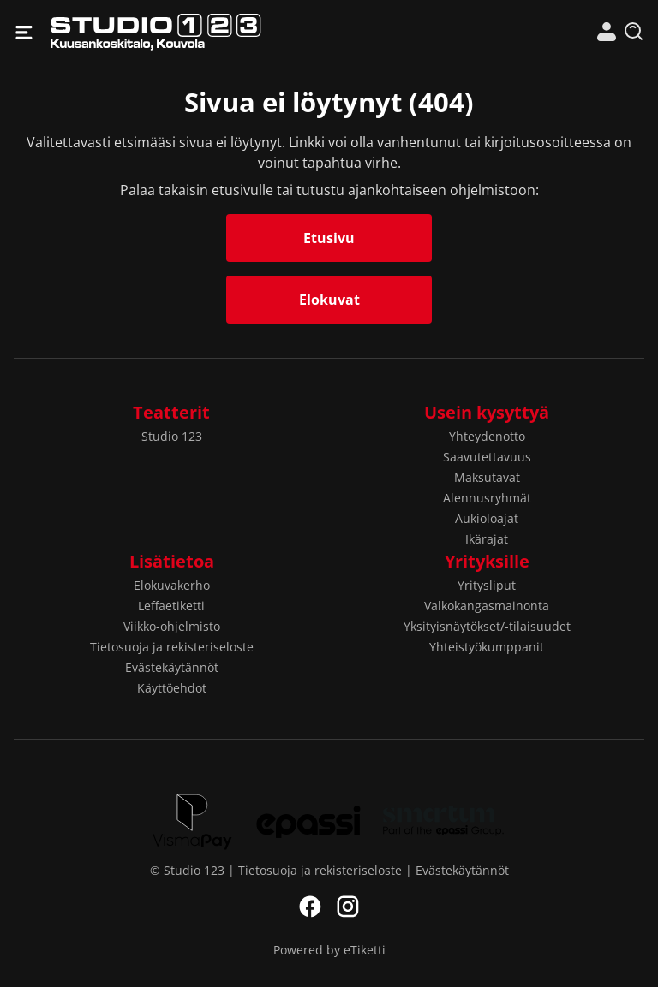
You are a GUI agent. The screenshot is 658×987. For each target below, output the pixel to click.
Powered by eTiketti (329, 950)
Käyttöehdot (171, 688)
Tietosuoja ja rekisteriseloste (172, 647)
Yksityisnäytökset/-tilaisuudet (487, 626)
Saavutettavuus (487, 457)
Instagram (348, 906)
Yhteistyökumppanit (486, 647)
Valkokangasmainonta (486, 606)
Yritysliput (487, 585)
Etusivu (329, 238)
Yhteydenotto (487, 436)
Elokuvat (329, 299)
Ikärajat (486, 539)
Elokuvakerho (172, 585)
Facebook (310, 906)
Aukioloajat (486, 518)
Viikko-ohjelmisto (171, 626)
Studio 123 (190, 32)
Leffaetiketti (171, 606)
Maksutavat (487, 477)
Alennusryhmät (487, 498)
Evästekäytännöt (171, 667)
